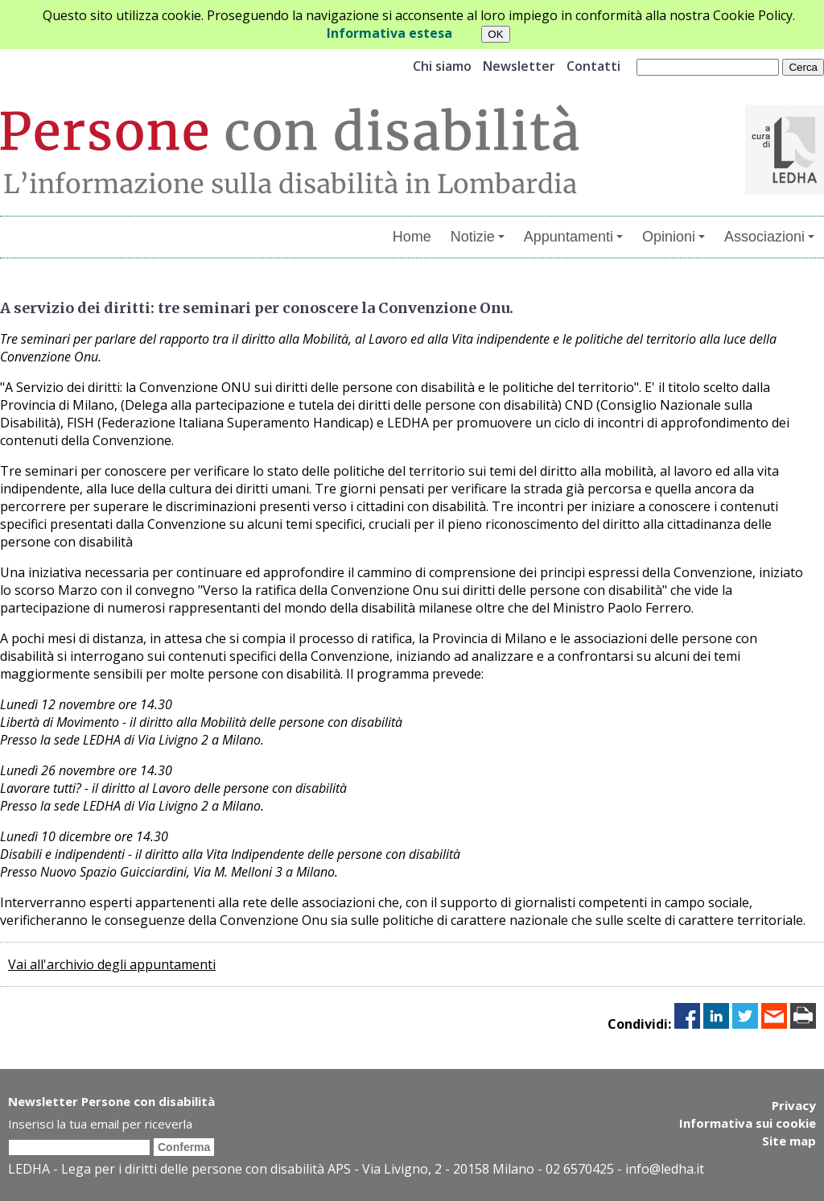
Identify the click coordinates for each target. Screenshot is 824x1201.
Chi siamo (442, 66)
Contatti (593, 66)
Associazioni (769, 237)
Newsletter (519, 66)
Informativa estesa (389, 33)
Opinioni (673, 237)
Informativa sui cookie (747, 1123)
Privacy (794, 1105)
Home (412, 237)
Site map (789, 1141)
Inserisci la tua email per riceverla (100, 1124)
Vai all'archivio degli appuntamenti (112, 964)
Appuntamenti (573, 237)
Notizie (478, 237)
